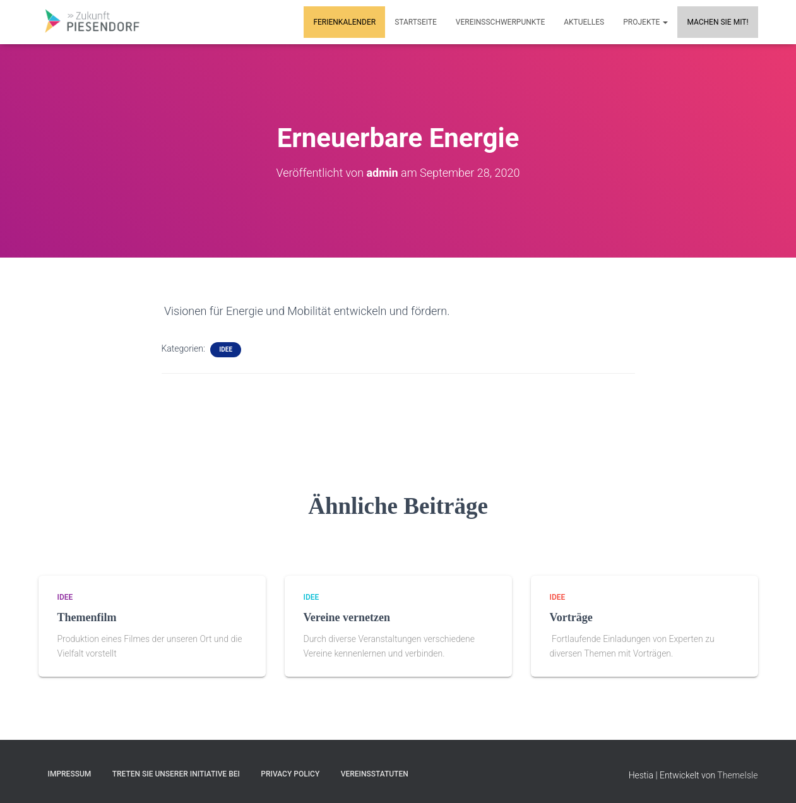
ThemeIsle (737, 775)
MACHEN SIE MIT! (717, 22)
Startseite (416, 22)
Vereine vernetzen (347, 617)
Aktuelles (584, 22)
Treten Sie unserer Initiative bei (176, 774)
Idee (225, 349)
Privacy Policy (290, 774)
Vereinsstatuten (374, 774)
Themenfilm (87, 617)
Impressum (70, 774)
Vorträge (571, 617)
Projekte (645, 22)
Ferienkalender (344, 22)
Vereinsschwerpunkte (500, 22)
